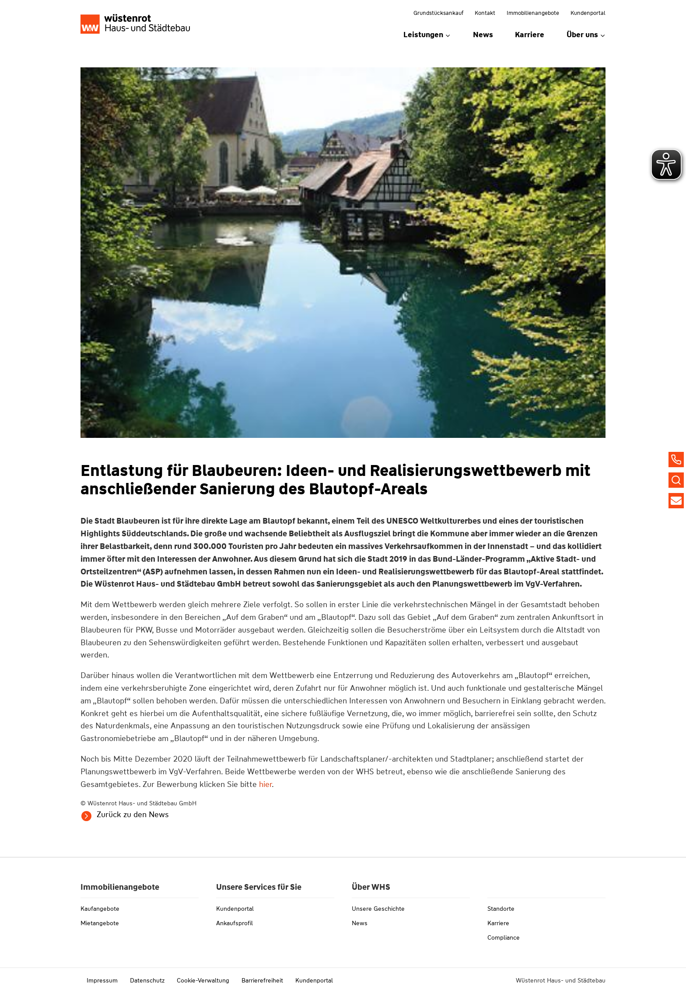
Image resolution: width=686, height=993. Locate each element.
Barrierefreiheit (262, 980)
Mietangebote (99, 923)
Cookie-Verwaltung (203, 980)
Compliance (503, 937)
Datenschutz (147, 980)
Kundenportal (588, 13)
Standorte (500, 909)
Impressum (102, 980)
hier (265, 784)
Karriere (529, 34)
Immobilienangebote (533, 13)
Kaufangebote (99, 909)
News (483, 34)
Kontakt (485, 13)
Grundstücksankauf (438, 13)
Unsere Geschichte (378, 909)
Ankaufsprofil (234, 923)
